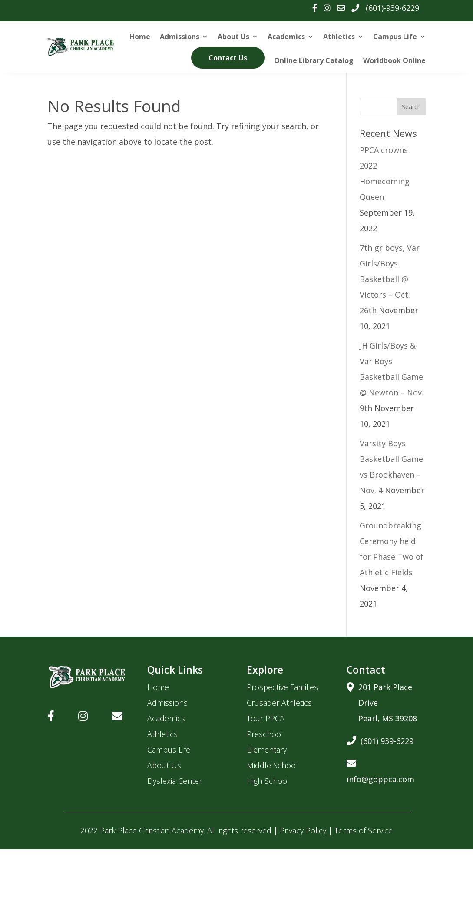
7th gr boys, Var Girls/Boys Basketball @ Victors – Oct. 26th (390, 278)
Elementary (267, 749)
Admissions (179, 36)
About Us (233, 36)
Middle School (272, 765)
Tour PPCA (265, 718)
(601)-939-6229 (392, 8)
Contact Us (227, 58)
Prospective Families (282, 687)
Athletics (339, 36)
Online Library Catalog (314, 60)
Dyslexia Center (174, 781)
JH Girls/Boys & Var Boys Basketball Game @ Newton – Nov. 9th (391, 376)
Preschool (265, 734)
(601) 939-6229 (380, 739)
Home (139, 36)
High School (268, 781)
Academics (286, 36)
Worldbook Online (394, 60)
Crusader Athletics (279, 702)
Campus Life (395, 36)
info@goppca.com (380, 769)
